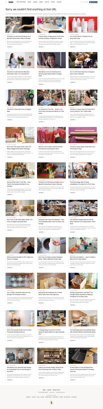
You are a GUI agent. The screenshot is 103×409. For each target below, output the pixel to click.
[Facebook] (81, 2)
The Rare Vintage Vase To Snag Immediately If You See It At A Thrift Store (82, 183)
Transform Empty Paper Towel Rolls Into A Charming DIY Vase (82, 148)
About (44, 390)
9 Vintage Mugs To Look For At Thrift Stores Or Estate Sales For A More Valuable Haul (51, 332)
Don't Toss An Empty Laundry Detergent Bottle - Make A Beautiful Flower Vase (50, 258)
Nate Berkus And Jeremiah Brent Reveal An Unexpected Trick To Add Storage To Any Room (19, 369)
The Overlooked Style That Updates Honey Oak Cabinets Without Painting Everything (82, 331)
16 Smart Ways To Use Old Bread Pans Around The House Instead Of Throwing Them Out (82, 369)
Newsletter (93, 2)
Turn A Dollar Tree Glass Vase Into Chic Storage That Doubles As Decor (18, 293)
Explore (42, 397)
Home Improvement (21, 2)
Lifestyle (47, 2)
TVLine (38, 397)
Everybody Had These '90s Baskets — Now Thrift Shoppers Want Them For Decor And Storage (51, 222)
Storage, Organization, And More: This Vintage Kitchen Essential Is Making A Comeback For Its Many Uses (81, 294)
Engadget (28, 397)
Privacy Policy (56, 390)
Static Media (45, 392)
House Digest (55, 397)
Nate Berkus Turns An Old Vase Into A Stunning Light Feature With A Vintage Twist (49, 74)
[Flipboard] (85, 2)
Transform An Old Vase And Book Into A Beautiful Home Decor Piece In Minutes (19, 37)
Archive (49, 390)
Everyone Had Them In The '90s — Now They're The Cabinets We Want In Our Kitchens (18, 184)
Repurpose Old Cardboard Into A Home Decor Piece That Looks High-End (50, 293)
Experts (53, 2)
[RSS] (87, 2)
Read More (9, 82)
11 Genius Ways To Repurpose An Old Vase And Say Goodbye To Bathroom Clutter (51, 37)
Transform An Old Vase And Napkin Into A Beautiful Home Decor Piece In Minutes (51, 183)
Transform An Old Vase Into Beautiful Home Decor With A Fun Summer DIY (18, 73)
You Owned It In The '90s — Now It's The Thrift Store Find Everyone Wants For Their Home (51, 111)
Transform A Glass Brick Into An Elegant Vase (19, 110)
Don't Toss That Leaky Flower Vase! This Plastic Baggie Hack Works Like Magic (19, 148)
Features (59, 2)
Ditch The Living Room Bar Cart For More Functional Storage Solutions (19, 331)
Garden (41, 2)
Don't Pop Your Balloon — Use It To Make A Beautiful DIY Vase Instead (82, 258)
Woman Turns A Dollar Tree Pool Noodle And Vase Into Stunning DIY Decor (50, 148)
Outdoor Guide (67, 397)
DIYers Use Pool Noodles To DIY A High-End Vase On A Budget (20, 258)
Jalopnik (34, 397)
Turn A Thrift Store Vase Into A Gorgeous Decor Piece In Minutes (82, 73)
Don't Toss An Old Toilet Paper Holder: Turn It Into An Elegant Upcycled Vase (20, 221)
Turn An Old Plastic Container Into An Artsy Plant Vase (81, 37)
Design (29, 2)
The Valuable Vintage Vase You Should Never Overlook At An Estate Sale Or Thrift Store (82, 222)
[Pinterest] (83, 2)
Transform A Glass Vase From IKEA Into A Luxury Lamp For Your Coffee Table (82, 110)
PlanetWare (74, 397)
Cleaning (35, 2)
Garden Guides (48, 397)
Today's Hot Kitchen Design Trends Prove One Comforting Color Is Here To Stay (50, 368)
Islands (61, 397)
